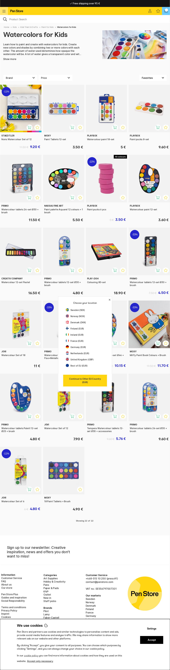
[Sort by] (153, 78)
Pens (46, 584)
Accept (152, 639)
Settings (151, 628)
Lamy (46, 614)
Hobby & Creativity (54, 581)
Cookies (6, 617)
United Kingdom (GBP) (80, 359)
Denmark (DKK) (76, 322)
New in (47, 597)
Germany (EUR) (76, 347)
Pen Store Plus (9, 594)
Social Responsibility (13, 600)
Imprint (5, 613)
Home (6, 27)
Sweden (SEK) (75, 310)
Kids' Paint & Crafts (29, 27)
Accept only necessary (40, 661)
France (90, 612)
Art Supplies (50, 578)
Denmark (91, 605)
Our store (6, 587)
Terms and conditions (13, 607)
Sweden (90, 598)
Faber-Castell (51, 617)
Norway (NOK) (75, 316)
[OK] (85, 19)
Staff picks (49, 601)
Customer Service (11, 578)
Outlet (47, 594)
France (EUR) (75, 341)
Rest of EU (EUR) (77, 365)
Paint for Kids (47, 27)
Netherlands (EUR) (77, 353)
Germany (91, 615)
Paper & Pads (51, 588)
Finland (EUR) (75, 328)
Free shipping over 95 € (85, 3)
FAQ (3, 581)
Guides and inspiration (14, 597)
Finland (90, 609)
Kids (15, 27)
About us (6, 584)
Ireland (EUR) (75, 334)
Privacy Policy (9, 610)
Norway (90, 602)
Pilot (46, 611)
